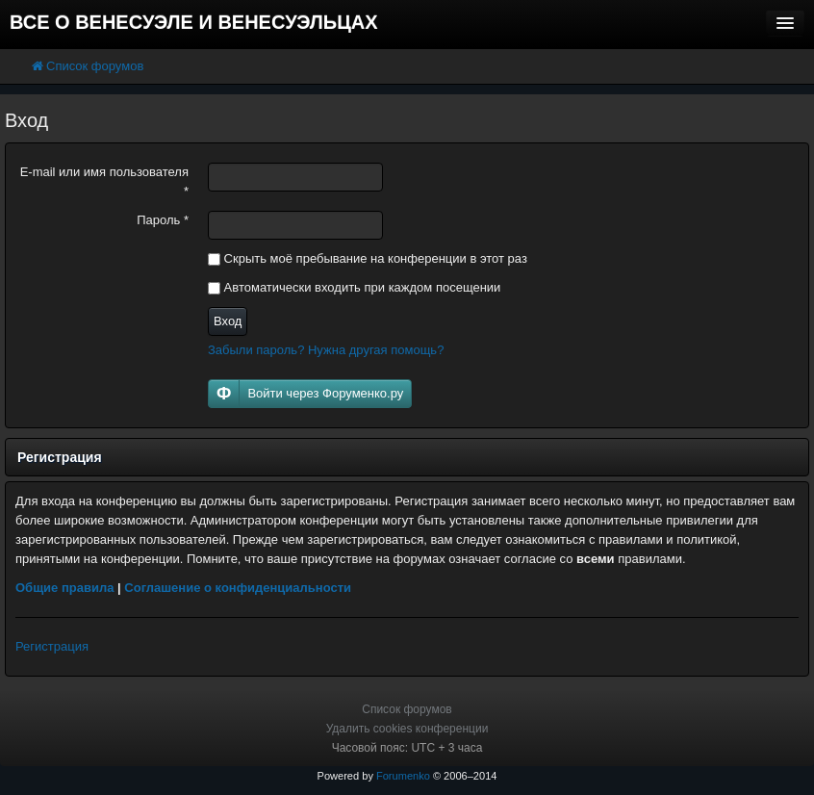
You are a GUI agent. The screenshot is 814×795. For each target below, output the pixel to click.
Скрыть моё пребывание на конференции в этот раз (367, 258)
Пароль (163, 220)
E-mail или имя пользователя (104, 181)
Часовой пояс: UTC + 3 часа (407, 748)
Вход (228, 321)
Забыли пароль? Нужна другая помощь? (326, 350)
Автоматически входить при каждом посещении (354, 287)
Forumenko (403, 776)
